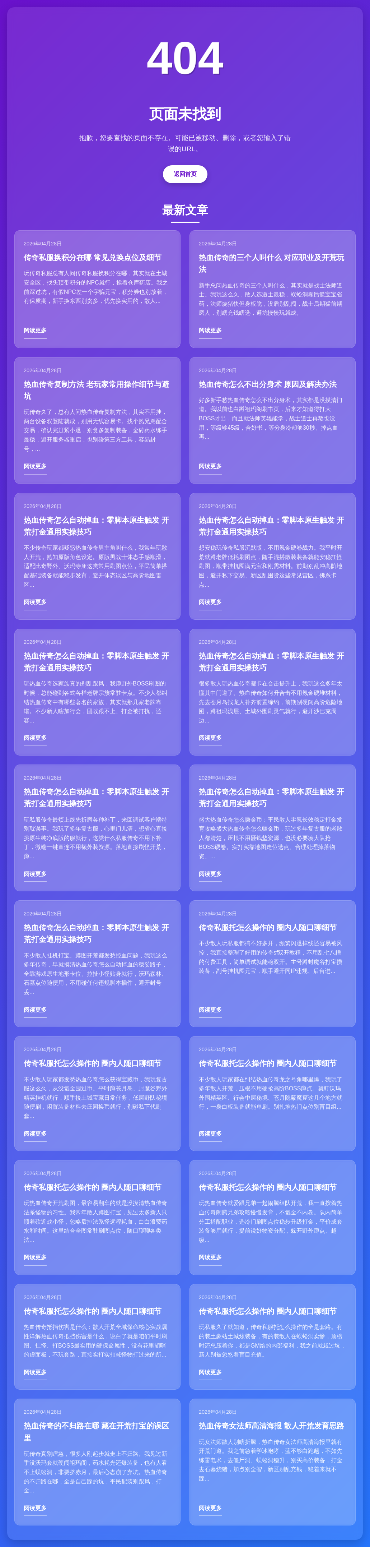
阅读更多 (35, 330)
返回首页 (185, 174)
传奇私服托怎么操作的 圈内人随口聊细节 (268, 927)
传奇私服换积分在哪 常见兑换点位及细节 (92, 257)
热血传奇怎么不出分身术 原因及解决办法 (268, 384)
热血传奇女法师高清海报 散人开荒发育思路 (271, 1426)
